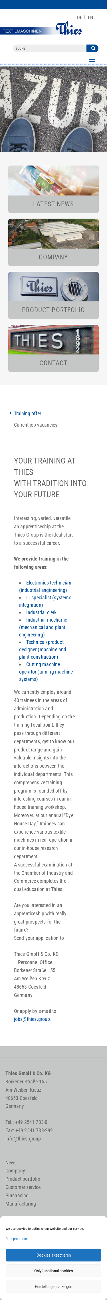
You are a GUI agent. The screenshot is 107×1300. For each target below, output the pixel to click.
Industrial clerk (41, 612)
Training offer (27, 413)
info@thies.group (23, 1139)
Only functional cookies (53, 1270)
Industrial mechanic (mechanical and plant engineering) (43, 627)
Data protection (17, 1239)
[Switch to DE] (79, 17)
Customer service (23, 1187)
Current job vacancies (35, 425)
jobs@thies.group (32, 1019)
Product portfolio (22, 1179)
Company (15, 1171)
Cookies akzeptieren (54, 1255)
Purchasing (17, 1195)
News (11, 1163)
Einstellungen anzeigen (53, 1286)
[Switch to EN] (90, 17)
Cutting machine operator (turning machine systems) (46, 671)
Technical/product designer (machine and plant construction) (42, 649)
